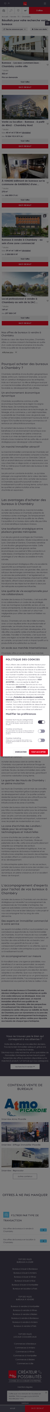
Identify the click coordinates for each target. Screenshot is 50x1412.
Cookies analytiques (20, 731)
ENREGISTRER (21, 752)
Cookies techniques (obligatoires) (20, 722)
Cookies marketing (20, 740)
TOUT (38, 752)
